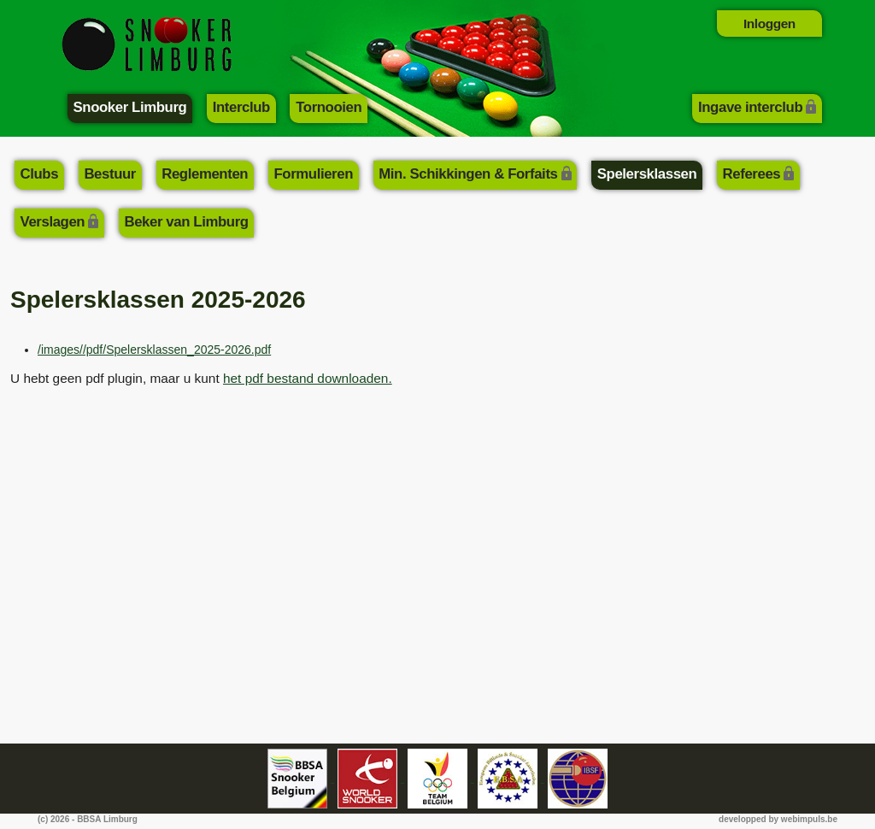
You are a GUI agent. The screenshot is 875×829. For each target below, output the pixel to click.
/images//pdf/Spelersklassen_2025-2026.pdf (154, 349)
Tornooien (328, 107)
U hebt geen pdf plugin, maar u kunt (201, 378)
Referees (752, 174)
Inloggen (769, 23)
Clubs (40, 174)
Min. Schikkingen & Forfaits (468, 174)
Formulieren (313, 174)
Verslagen (53, 222)
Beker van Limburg (186, 222)
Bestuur (110, 174)
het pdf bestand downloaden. (307, 378)
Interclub (241, 107)
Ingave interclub (750, 107)
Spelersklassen (647, 174)
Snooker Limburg (130, 107)
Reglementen (204, 174)
